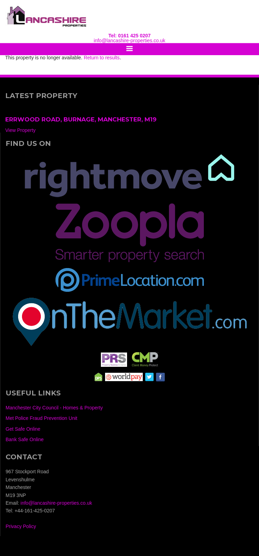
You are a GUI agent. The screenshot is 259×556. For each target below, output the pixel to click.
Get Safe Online (23, 429)
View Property (20, 130)
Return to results (102, 57)
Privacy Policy (21, 526)
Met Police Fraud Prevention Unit (41, 418)
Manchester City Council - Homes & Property (54, 407)
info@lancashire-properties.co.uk (129, 40)
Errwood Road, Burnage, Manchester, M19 (80, 119)
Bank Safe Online (25, 439)
